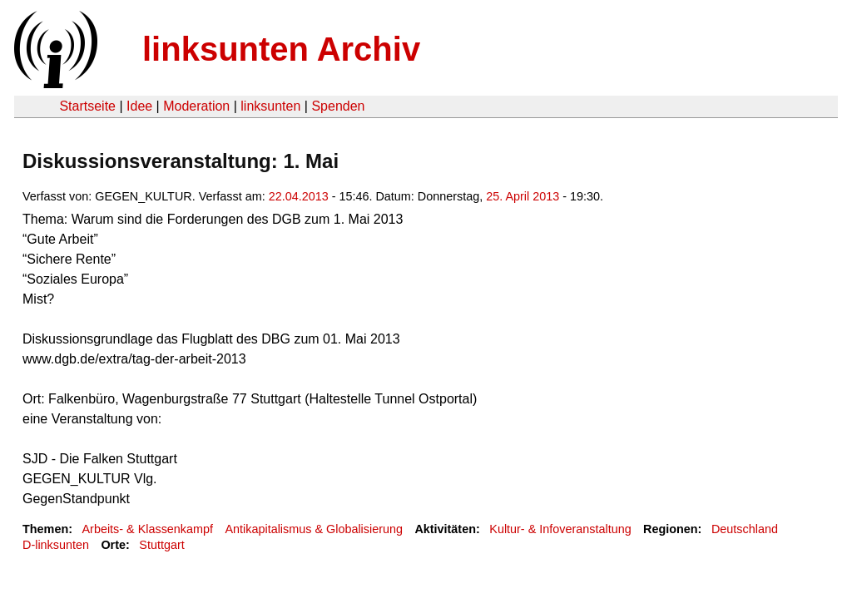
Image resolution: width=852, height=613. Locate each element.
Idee (139, 106)
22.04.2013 (299, 196)
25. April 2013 (522, 196)
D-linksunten (55, 544)
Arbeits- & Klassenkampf (147, 529)
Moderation (196, 106)
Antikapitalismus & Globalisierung (314, 529)
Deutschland (744, 529)
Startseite (87, 106)
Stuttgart (161, 544)
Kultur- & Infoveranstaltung (560, 529)
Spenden (337, 106)
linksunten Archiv (281, 49)
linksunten (270, 106)
